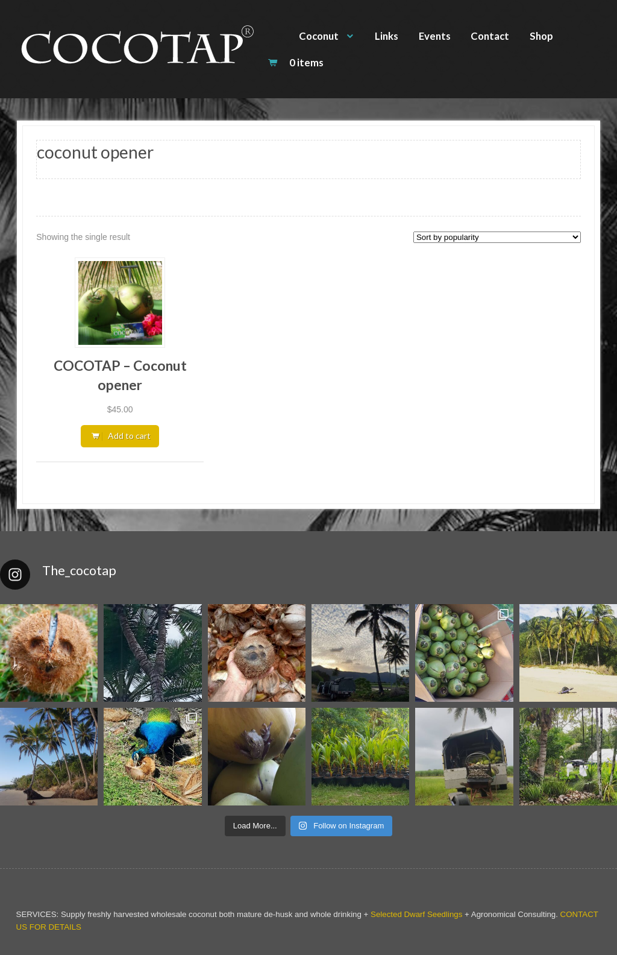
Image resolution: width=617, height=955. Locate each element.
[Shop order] (497, 237)
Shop (541, 36)
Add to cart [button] (129, 435)
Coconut (319, 36)
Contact (490, 36)
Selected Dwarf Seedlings (416, 914)
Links (386, 36)
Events (435, 36)
